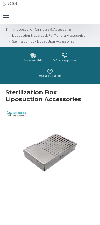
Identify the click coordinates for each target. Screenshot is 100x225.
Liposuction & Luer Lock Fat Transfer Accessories (48, 35)
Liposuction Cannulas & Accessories (44, 29)
